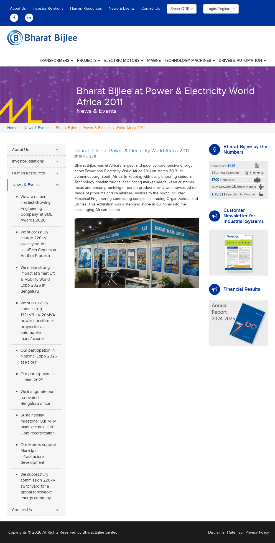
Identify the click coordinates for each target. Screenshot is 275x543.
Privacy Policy (257, 532)
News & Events (122, 8)
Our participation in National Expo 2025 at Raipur (39, 356)
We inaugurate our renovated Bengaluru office (37, 397)
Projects (88, 60)
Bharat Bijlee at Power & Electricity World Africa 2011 (132, 151)
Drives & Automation (242, 60)
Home (12, 128)
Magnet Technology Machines (181, 60)
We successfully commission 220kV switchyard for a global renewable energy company (38, 486)
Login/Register (221, 9)
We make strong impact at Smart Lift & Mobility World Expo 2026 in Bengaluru (38, 279)
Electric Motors (123, 60)
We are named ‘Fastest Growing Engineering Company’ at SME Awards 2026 (37, 208)
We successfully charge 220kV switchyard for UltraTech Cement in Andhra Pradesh (38, 244)
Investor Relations (48, 8)
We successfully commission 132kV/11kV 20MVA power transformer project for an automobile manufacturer (38, 321)
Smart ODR (181, 9)
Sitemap (236, 532)
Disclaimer (217, 532)
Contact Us (150, 8)
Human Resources (86, 8)
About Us (18, 8)
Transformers (56, 60)
